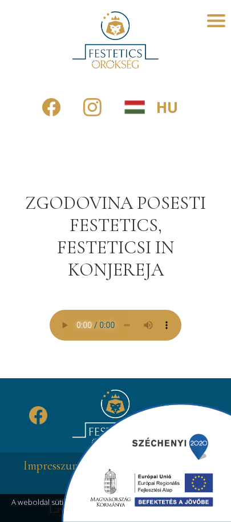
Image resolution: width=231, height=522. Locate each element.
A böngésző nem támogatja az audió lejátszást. (115, 325)
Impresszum (52, 465)
